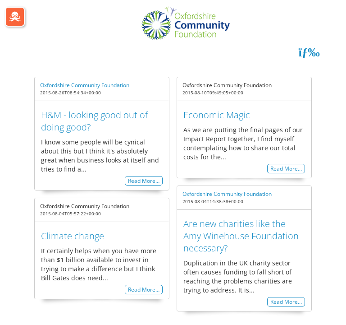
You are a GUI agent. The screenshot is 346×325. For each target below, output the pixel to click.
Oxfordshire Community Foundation (84, 85)
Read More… (143, 181)
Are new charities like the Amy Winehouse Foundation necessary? (241, 236)
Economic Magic (216, 115)
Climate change (72, 236)
